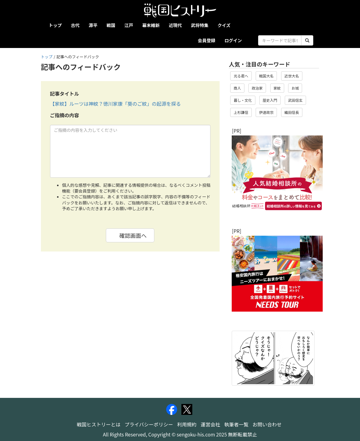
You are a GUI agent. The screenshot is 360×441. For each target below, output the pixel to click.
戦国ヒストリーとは (98, 424)
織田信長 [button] (291, 112)
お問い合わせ (267, 424)
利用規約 (187, 424)
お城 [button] (295, 88)
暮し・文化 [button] (243, 100)
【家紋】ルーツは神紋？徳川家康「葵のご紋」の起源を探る (115, 103)
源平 (93, 25)
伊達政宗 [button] (266, 112)
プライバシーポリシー (149, 424)
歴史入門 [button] (270, 100)
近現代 (175, 25)
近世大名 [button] (291, 75)
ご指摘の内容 (64, 115)
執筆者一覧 (236, 424)
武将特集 (200, 25)
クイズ (223, 25)
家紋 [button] (277, 88)
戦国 (110, 25)
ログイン (233, 40)
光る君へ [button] (241, 75)
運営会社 (210, 424)
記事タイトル (64, 93)
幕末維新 (151, 25)
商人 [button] (237, 88)
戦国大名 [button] (266, 75)
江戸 (128, 25)
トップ (55, 25)
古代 (75, 25)
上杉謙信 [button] (241, 112)
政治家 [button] (257, 88)
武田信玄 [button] (295, 100)
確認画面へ (133, 235)
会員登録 (206, 40)
